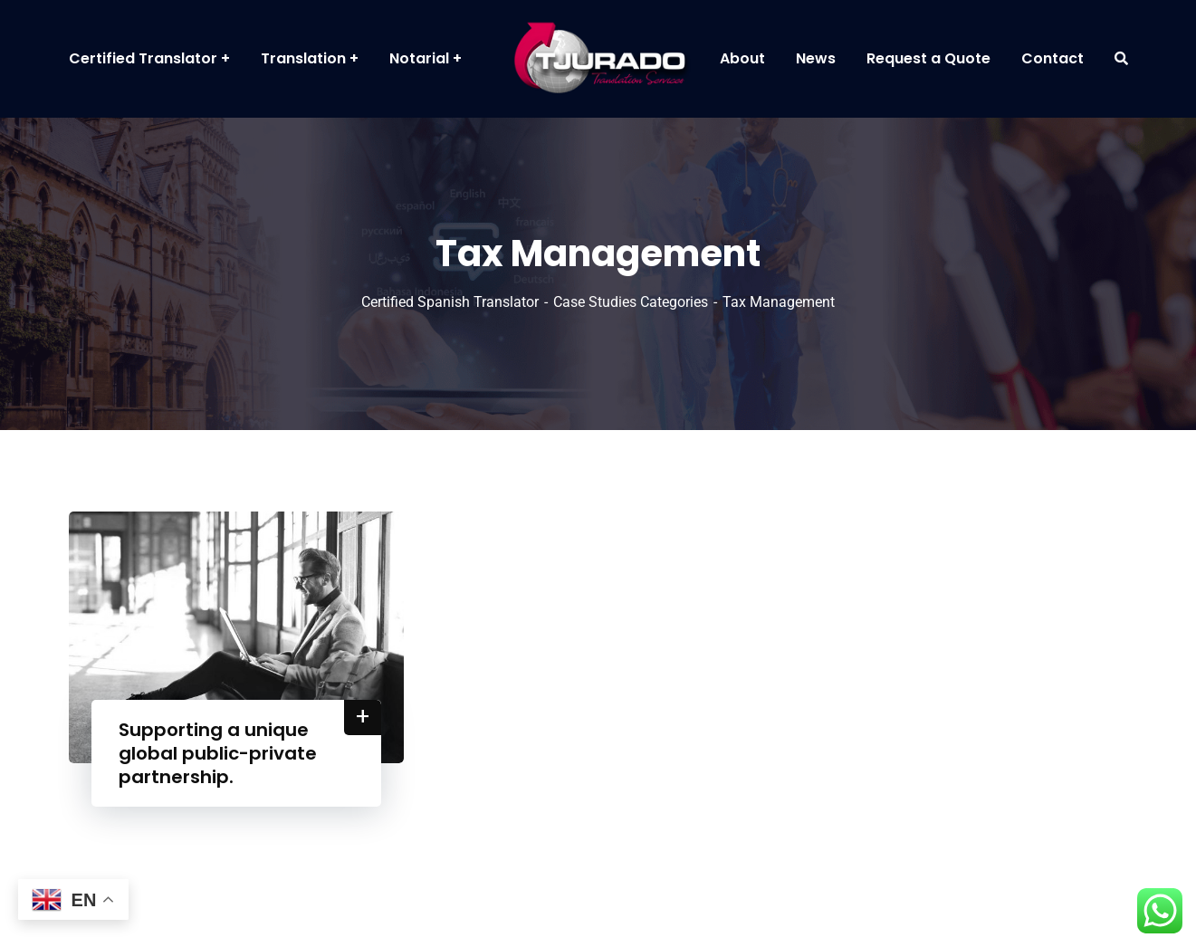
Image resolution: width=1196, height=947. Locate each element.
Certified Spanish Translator (450, 302)
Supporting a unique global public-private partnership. (218, 753)
